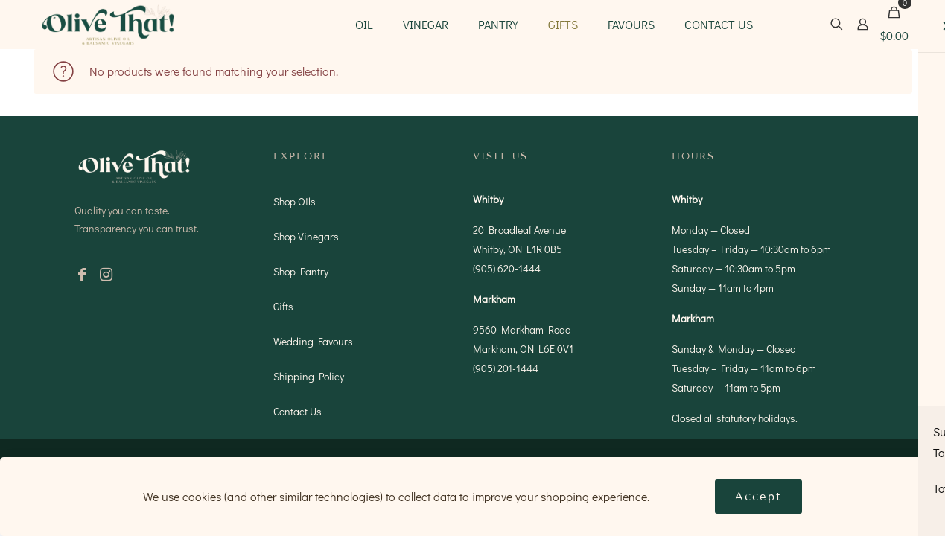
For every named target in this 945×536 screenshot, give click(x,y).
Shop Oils (294, 201)
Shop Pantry (300, 271)
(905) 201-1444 (505, 368)
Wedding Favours (313, 341)
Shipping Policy (308, 376)
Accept (758, 496)
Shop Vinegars (306, 236)
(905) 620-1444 (507, 268)
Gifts (283, 306)
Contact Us (297, 411)
